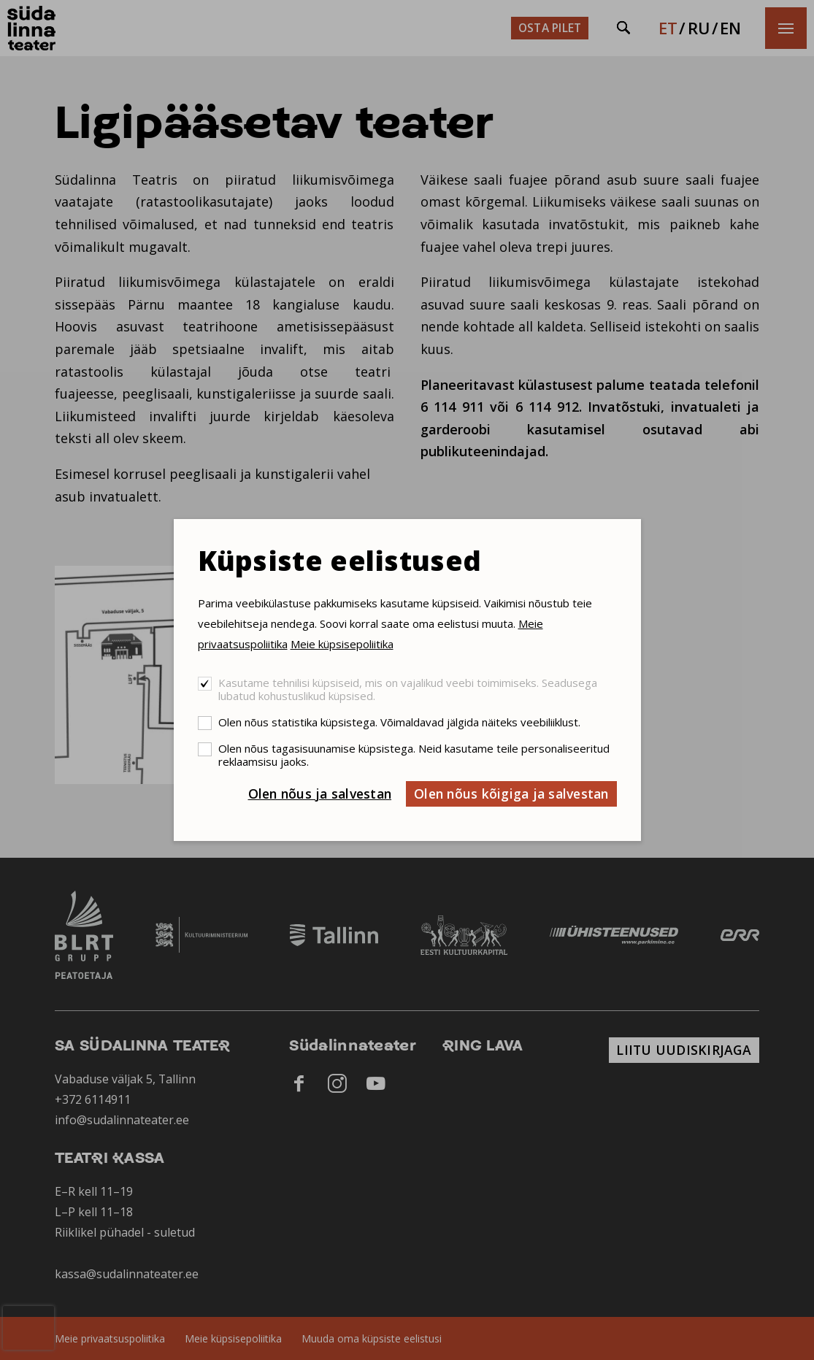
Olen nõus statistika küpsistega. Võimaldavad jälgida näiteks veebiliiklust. (399, 722)
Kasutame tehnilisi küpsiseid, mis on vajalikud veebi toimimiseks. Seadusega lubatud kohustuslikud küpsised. (407, 689)
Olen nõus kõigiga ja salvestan (511, 793)
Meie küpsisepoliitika (342, 644)
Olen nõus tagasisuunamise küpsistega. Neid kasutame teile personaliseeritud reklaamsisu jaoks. (414, 755)
